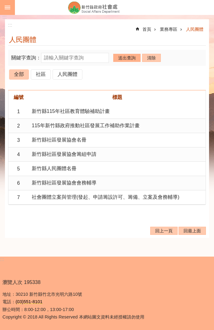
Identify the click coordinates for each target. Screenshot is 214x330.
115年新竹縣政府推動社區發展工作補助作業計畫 (86, 125)
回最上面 (192, 230)
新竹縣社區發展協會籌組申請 (64, 154)
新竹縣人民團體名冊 (54, 168)
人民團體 (194, 29)
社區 (41, 74)
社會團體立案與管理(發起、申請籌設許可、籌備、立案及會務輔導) (105, 197)
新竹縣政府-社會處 (114, 7)
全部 (19, 74)
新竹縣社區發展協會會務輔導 (64, 182)
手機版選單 (7, 7)
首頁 (146, 29)
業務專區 (168, 29)
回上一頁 (164, 230)
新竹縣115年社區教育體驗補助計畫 (71, 111)
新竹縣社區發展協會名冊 (59, 139)
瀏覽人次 (12, 282)
